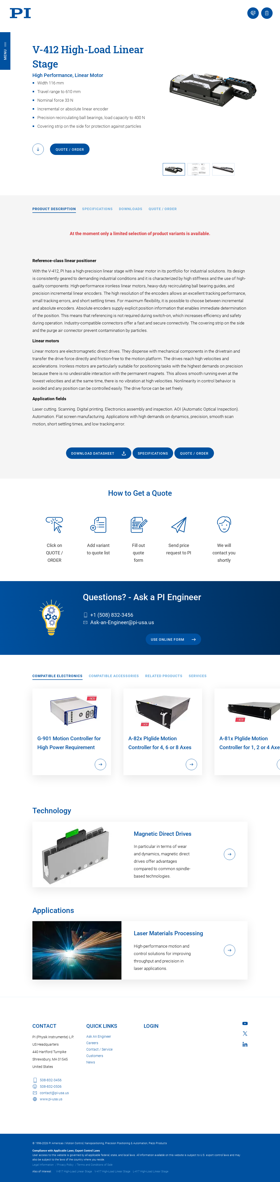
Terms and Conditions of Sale (95, 1164)
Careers (92, 1043)
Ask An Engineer (98, 1036)
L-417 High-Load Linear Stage (150, 1171)
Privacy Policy (65, 1164)
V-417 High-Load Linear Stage (112, 1171)
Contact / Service (99, 1049)
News (90, 1062)
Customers (94, 1056)
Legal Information (43, 1164)
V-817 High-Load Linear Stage (74, 1171)
